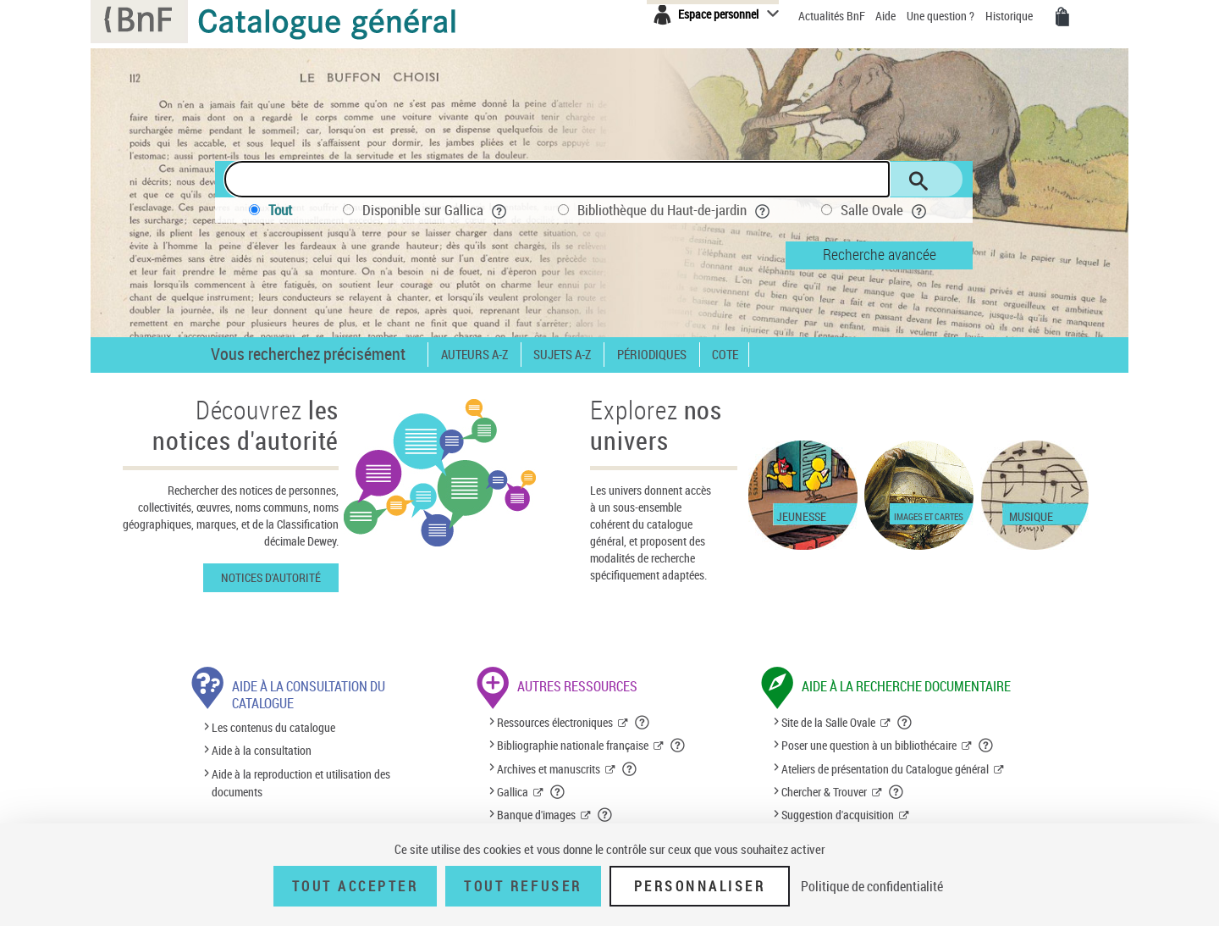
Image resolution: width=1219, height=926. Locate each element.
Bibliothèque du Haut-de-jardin (673, 209)
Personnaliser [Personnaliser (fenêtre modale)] (700, 886)
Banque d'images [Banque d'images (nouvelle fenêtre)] (536, 815)
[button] (642, 722)
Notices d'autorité (271, 577)
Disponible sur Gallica (434, 209)
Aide (886, 16)
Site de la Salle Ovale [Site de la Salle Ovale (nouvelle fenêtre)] (828, 722)
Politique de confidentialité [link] (872, 886)
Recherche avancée (879, 254)
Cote (725, 355)
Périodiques (652, 355)
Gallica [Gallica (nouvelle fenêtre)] (512, 792)
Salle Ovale (884, 209)
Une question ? (940, 16)
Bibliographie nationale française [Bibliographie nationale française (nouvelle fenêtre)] (572, 745)
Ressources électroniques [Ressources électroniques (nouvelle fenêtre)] (555, 722)
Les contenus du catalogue (273, 727)
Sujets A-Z (562, 355)
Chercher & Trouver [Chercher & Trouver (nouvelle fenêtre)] (824, 792)
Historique (1010, 16)
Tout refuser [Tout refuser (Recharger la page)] (523, 886)
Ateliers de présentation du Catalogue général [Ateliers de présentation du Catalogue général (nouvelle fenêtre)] (885, 769)
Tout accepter (355, 886)
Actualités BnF (833, 16)
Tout (280, 209)
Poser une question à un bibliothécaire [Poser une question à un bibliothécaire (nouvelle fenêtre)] (869, 745)
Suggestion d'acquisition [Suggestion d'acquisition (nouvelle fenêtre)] (837, 815)
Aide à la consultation (262, 751)
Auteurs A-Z (474, 355)
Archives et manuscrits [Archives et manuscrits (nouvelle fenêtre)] (548, 769)
